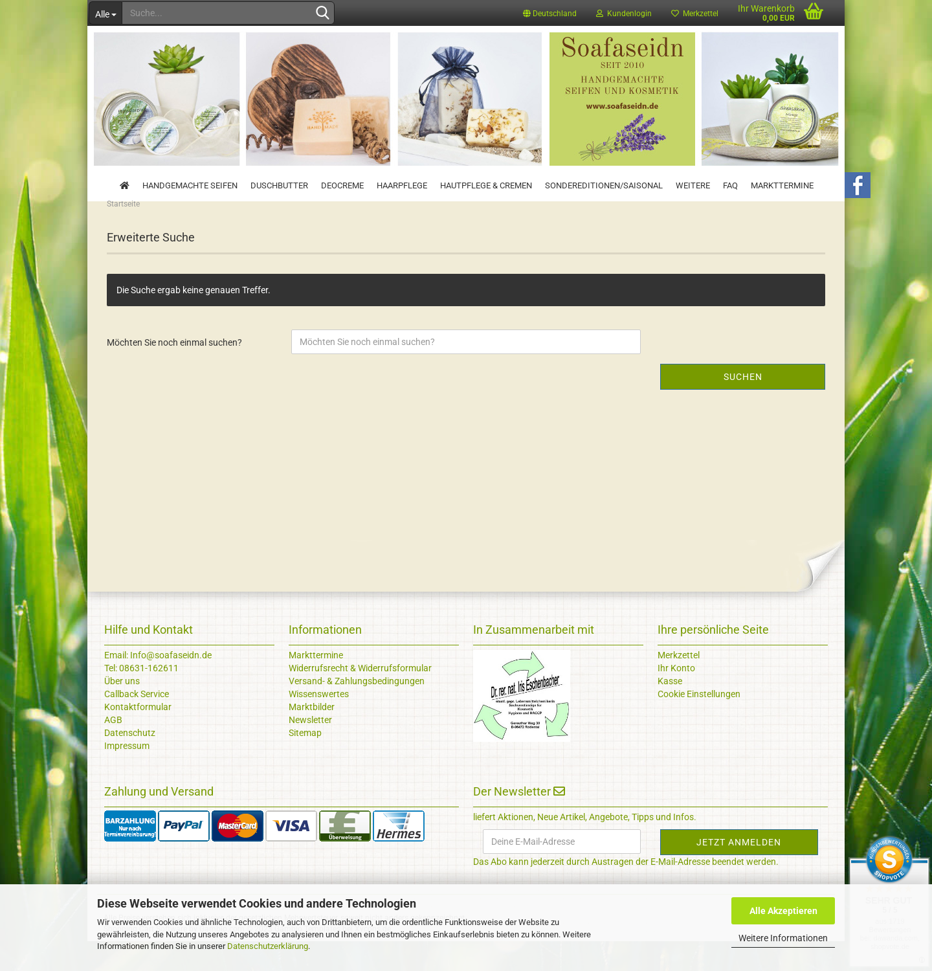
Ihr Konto (676, 698)
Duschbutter (279, 185)
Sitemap (305, 762)
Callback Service (136, 724)
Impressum (127, 775)
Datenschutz (129, 762)
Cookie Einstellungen (699, 724)
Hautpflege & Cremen (486, 185)
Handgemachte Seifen (190, 185)
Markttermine (782, 185)
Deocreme (342, 185)
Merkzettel (694, 13)
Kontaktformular (138, 736)
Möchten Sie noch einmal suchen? (174, 372)
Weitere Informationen (783, 938)
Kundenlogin (624, 13)
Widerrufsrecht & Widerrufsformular (360, 698)
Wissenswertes (319, 724)
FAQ (730, 185)
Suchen (743, 406)
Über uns (122, 711)
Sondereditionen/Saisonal (604, 185)
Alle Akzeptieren (783, 911)
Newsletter (310, 749)
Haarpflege (402, 185)
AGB (113, 749)
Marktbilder (312, 736)
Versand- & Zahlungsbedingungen (357, 711)
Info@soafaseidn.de (170, 685)
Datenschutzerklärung (267, 946)
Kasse (670, 711)
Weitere (693, 185)
